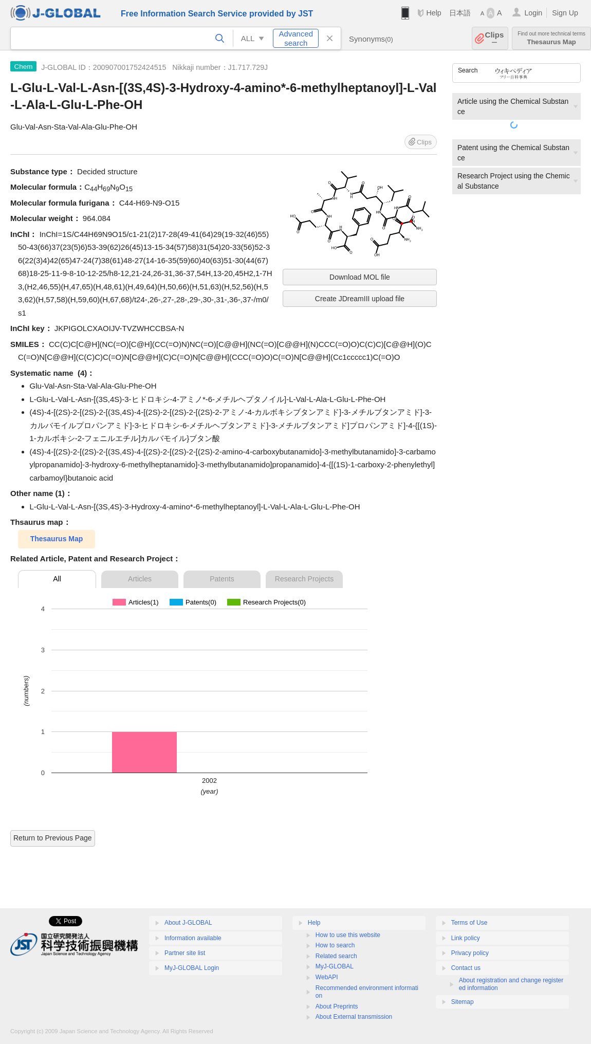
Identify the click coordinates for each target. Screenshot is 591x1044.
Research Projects (304, 579)
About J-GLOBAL (188, 922)
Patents (222, 579)
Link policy (465, 938)
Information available (192, 938)
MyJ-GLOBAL (335, 966)
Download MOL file (359, 277)
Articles (140, 579)
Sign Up (565, 13)
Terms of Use (469, 922)
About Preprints (337, 1006)
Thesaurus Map (551, 38)
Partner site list (184, 953)
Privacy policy (470, 953)
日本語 (460, 13)
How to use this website (348, 935)
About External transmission (354, 1016)
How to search (335, 945)
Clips (494, 38)
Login (533, 13)
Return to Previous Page (52, 838)
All (57, 579)
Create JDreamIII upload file (359, 299)
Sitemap (462, 1001)
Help (433, 13)
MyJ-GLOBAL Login (191, 968)
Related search (336, 956)
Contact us (466, 968)
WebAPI (327, 977)
